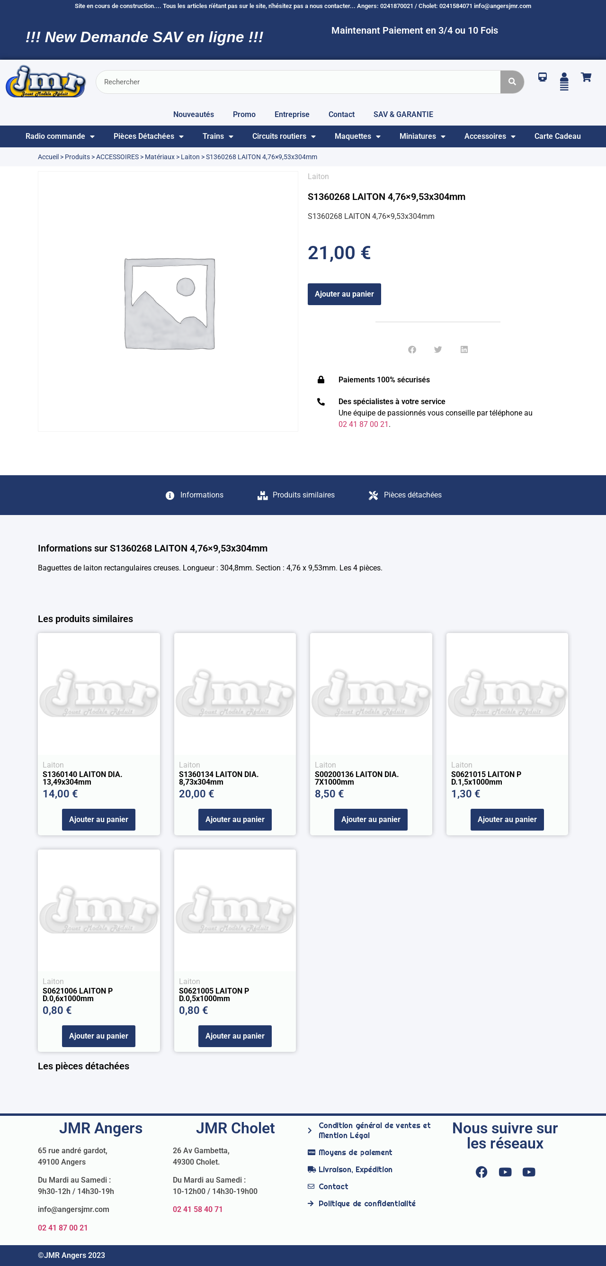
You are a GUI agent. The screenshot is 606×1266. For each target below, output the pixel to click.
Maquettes (358, 136)
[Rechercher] (512, 82)
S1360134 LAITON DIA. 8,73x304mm (219, 778)
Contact (342, 114)
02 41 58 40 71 (198, 1209)
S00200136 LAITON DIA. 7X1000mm (357, 778)
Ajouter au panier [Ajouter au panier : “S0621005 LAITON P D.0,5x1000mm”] (235, 1035)
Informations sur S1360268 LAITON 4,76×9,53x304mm (152, 548)
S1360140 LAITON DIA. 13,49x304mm (83, 778)
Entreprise (292, 114)
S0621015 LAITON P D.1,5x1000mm (486, 778)
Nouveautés (193, 114)
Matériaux (160, 157)
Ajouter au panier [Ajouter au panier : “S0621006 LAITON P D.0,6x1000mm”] (98, 1035)
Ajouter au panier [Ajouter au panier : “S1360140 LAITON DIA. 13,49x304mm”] (98, 819)
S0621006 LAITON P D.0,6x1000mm (78, 994)
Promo (244, 114)
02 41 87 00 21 (63, 1227)
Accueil (48, 157)
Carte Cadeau (558, 136)
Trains (218, 136)
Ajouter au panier (344, 293)
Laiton (190, 157)
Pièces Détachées (149, 136)
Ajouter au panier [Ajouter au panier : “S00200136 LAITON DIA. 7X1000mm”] (371, 819)
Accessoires (490, 136)
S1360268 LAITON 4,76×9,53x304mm (386, 196)
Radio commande (60, 136)
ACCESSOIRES (117, 157)
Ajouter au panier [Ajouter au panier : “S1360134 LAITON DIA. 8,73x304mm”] (235, 819)
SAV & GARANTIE (403, 114)
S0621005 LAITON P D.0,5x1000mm (214, 994)
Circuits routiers (284, 136)
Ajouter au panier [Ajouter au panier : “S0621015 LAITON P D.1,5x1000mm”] (507, 819)
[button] (412, 349)
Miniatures (423, 136)
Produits (77, 157)
